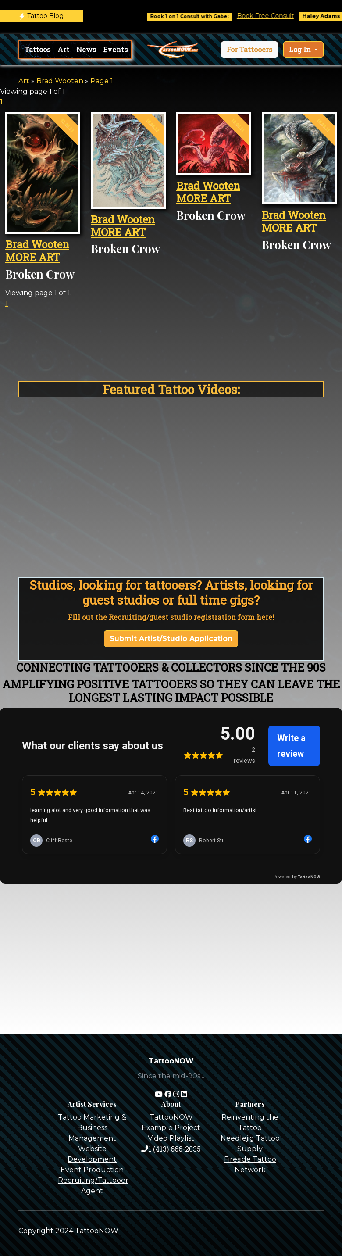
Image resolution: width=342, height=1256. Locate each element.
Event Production (92, 1170)
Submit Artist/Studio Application (171, 638)
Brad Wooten (59, 81)
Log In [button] (301, 49)
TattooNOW (171, 1117)
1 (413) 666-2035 (171, 1148)
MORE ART (32, 257)
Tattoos (37, 49)
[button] (249, 49)
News (86, 49)
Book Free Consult (273, 16)
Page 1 (101, 81)
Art (63, 49)
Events (115, 49)
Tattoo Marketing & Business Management (92, 1127)
